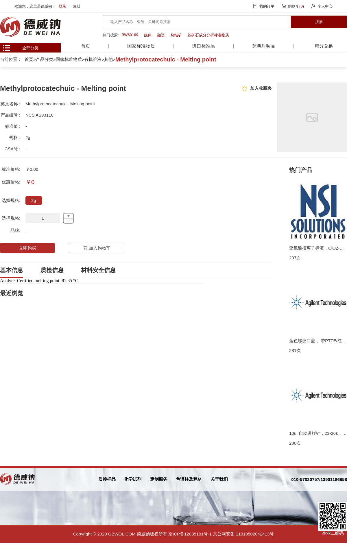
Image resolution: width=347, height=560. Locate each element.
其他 (108, 59)
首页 (85, 46)
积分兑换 (324, 46)
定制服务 (158, 479)
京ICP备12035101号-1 (190, 533)
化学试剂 (132, 479)
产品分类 (44, 59)
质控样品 (107, 479)
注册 (76, 6)
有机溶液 (92, 59)
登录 (62, 6)
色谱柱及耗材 (189, 479)
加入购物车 (99, 248)
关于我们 (219, 479)
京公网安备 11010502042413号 (243, 533)
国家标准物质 (69, 59)
